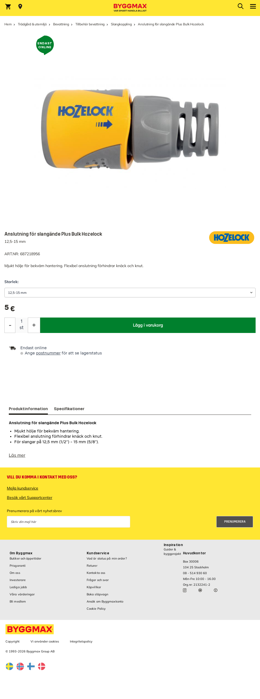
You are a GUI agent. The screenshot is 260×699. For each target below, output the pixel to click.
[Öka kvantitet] (34, 325)
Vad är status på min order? (107, 561)
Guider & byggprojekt (172, 554)
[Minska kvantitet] (9, 325)
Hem (8, 24)
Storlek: (11, 281)
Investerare (18, 583)
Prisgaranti (18, 568)
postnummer (48, 353)
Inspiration (173, 547)
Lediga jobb (18, 590)
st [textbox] (22, 327)
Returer (92, 568)
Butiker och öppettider (25, 561)
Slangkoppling (121, 24)
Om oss (15, 575)
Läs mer (17, 458)
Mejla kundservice (22, 490)
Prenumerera (235, 524)
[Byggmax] (130, 8)
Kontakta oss (96, 575)
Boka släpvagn (97, 597)
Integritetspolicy (81, 644)
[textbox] (9, 309)
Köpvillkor (94, 590)
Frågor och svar (98, 583)
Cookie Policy (96, 611)
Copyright (13, 644)
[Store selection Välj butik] (20, 6)
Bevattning (61, 24)
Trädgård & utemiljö (32, 24)
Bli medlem (18, 604)
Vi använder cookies (45, 644)
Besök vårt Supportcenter (29, 500)
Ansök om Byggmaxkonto (105, 604)
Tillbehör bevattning (90, 24)
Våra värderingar (22, 597)
